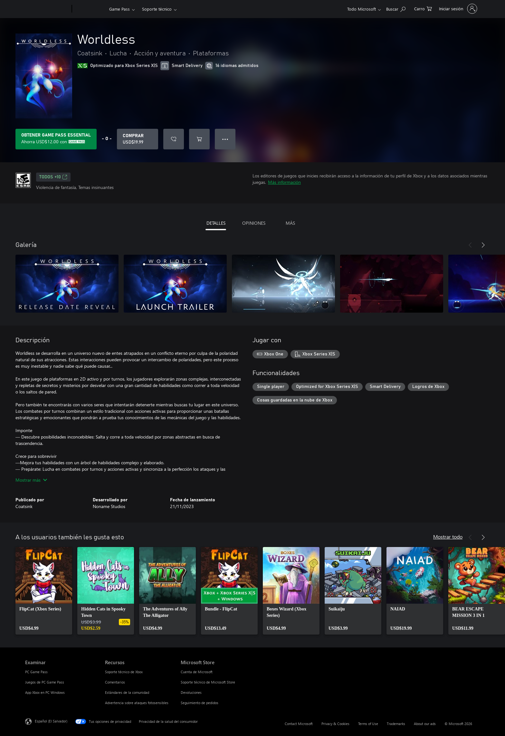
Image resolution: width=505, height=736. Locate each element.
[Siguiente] (483, 245)
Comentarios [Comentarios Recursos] (115, 682)
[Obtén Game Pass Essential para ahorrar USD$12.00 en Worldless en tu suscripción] (56, 139)
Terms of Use (368, 724)
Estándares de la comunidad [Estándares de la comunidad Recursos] (127, 692)
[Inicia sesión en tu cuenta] (457, 8)
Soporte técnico (157, 9)
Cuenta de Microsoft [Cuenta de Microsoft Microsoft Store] (197, 672)
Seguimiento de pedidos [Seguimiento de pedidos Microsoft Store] (199, 703)
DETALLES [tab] (215, 223)
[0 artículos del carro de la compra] (423, 8)
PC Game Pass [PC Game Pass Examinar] (36, 672)
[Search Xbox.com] (395, 8)
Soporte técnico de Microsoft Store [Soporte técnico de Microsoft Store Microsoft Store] (208, 682)
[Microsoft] (47, 9)
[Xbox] (89, 9)
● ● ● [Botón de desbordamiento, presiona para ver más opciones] (225, 139)
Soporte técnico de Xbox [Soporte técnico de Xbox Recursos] (124, 672)
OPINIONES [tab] (253, 223)
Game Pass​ (119, 9)
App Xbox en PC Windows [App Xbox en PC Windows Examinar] (45, 692)
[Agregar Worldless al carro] (199, 139)
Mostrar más (31, 480)
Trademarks (396, 724)
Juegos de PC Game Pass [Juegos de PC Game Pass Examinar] (44, 682)
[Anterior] (470, 245)
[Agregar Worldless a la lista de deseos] (173, 139)
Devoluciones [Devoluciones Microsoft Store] (191, 692)
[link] (43, 591)
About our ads (425, 724)
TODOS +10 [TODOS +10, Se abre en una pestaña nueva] (53, 177)
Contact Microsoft (299, 724)
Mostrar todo (447, 536)
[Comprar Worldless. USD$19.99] (137, 139)
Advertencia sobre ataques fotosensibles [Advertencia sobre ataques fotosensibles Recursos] (136, 703)
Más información (284, 182)
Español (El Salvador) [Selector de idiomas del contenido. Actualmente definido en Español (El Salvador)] (51, 721)
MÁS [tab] (290, 223)
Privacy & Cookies (335, 724)
